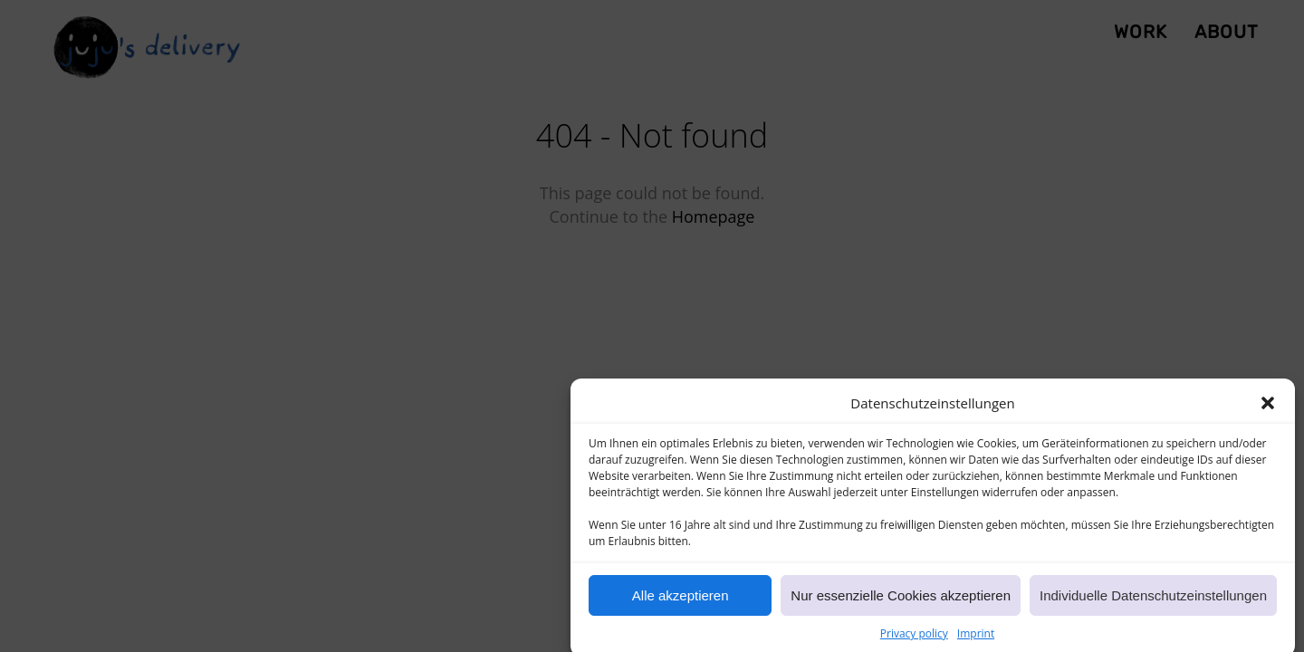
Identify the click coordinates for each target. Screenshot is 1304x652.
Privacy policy (914, 638)
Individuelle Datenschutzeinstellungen (1153, 600)
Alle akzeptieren (680, 600)
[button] (1268, 408)
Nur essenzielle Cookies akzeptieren (901, 600)
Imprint (975, 638)
